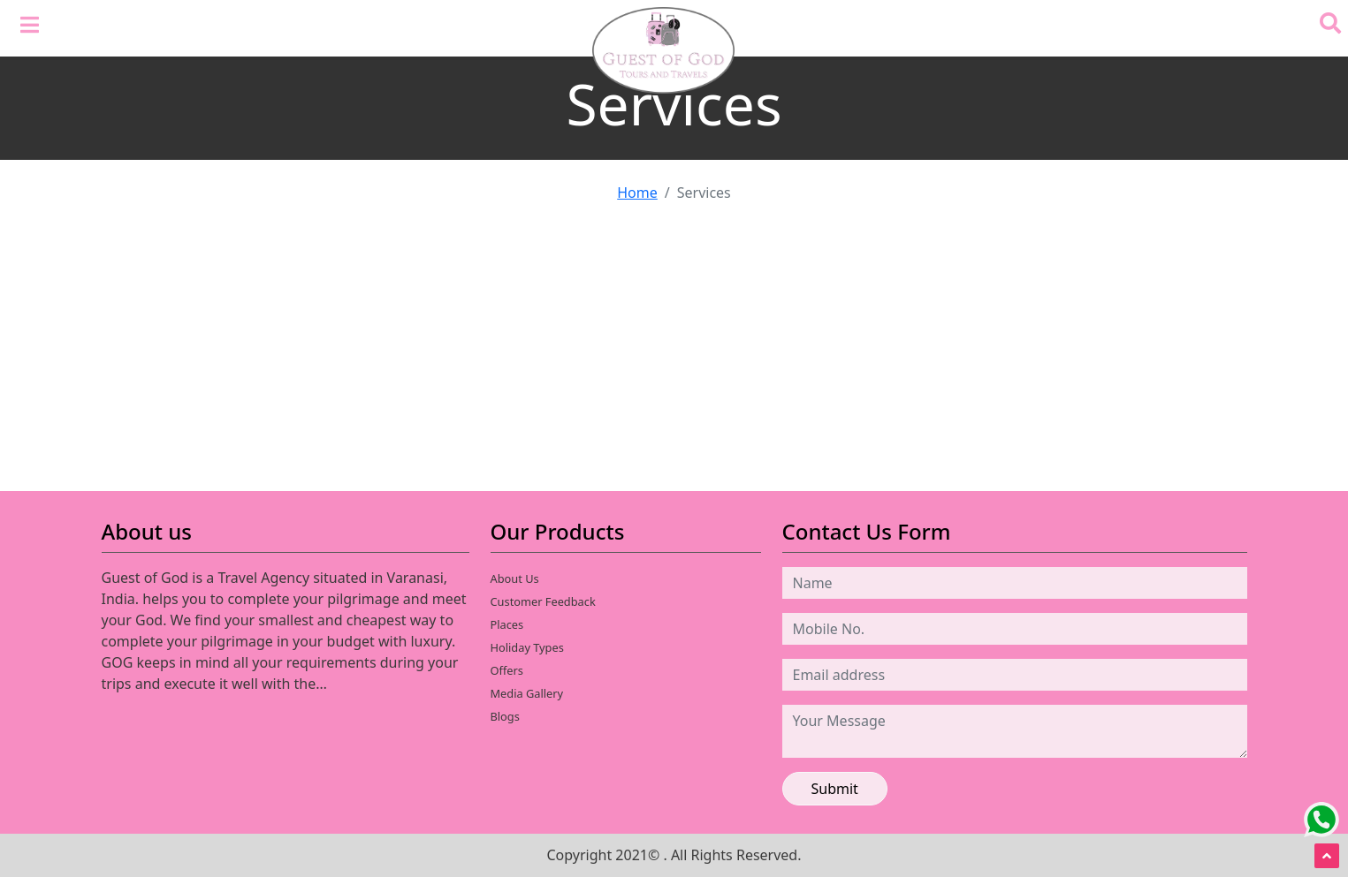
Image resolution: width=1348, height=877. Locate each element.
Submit (834, 788)
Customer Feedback (543, 601)
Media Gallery (527, 693)
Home (637, 192)
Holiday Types (527, 647)
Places (507, 624)
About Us (515, 578)
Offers (507, 670)
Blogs (505, 716)
